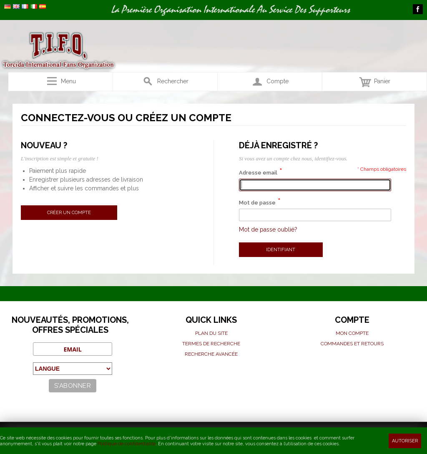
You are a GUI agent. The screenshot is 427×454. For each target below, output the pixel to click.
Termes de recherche (211, 344)
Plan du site (211, 333)
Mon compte (352, 333)
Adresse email (258, 173)
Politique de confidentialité (127, 444)
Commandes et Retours (352, 344)
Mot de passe (257, 203)
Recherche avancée (211, 354)
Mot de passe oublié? (268, 229)
